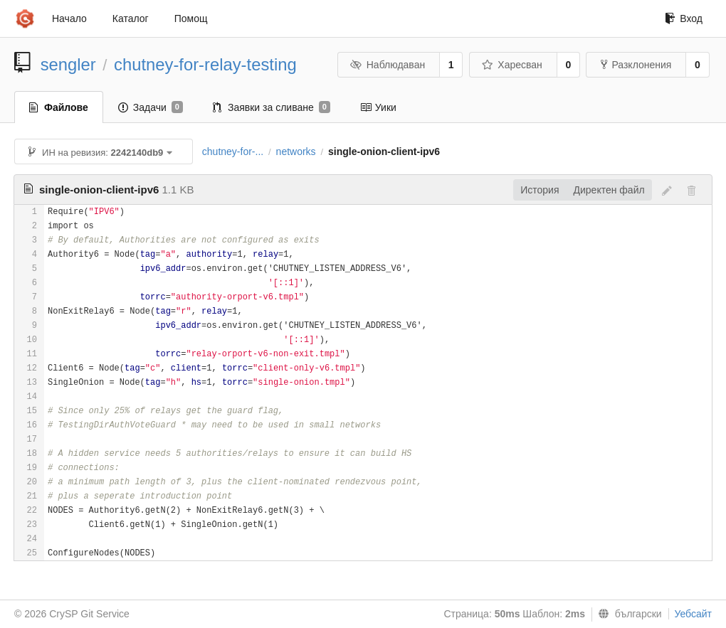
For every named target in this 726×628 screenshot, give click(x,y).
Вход (684, 18)
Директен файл (609, 190)
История (539, 190)
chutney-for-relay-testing (205, 64)
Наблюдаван (387, 64)
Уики (378, 107)
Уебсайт (693, 613)
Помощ (191, 18)
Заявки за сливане (271, 107)
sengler (68, 64)
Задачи (150, 107)
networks (296, 151)
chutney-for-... (232, 151)
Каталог (130, 18)
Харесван (512, 64)
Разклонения (636, 64)
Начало (69, 18)
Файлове (58, 107)
